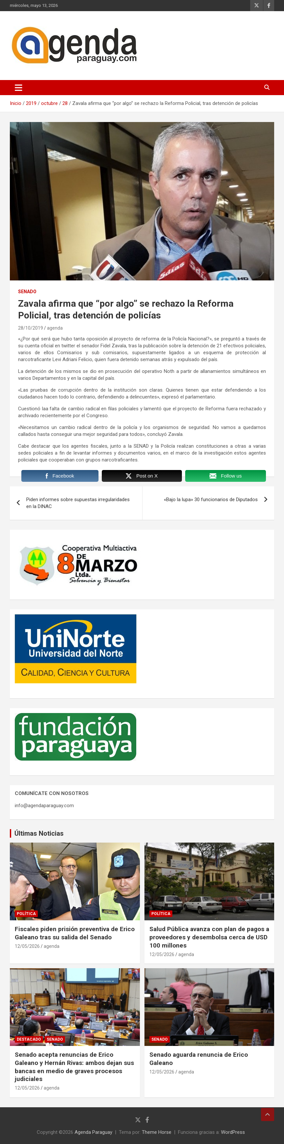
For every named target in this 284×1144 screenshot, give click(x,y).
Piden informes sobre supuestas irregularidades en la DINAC (78, 503)
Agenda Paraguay (93, 1132)
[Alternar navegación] (18, 87)
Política (26, 913)
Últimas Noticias (39, 833)
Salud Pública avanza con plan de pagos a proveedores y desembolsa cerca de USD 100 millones (209, 937)
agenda (55, 328)
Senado (27, 291)
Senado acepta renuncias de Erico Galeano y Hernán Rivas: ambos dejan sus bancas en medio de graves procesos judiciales (74, 1067)
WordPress (233, 1132)
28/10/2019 (30, 328)
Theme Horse (156, 1132)
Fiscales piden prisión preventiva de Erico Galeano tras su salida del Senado (75, 933)
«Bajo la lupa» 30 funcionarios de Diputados (211, 499)
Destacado (29, 1039)
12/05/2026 (27, 946)
